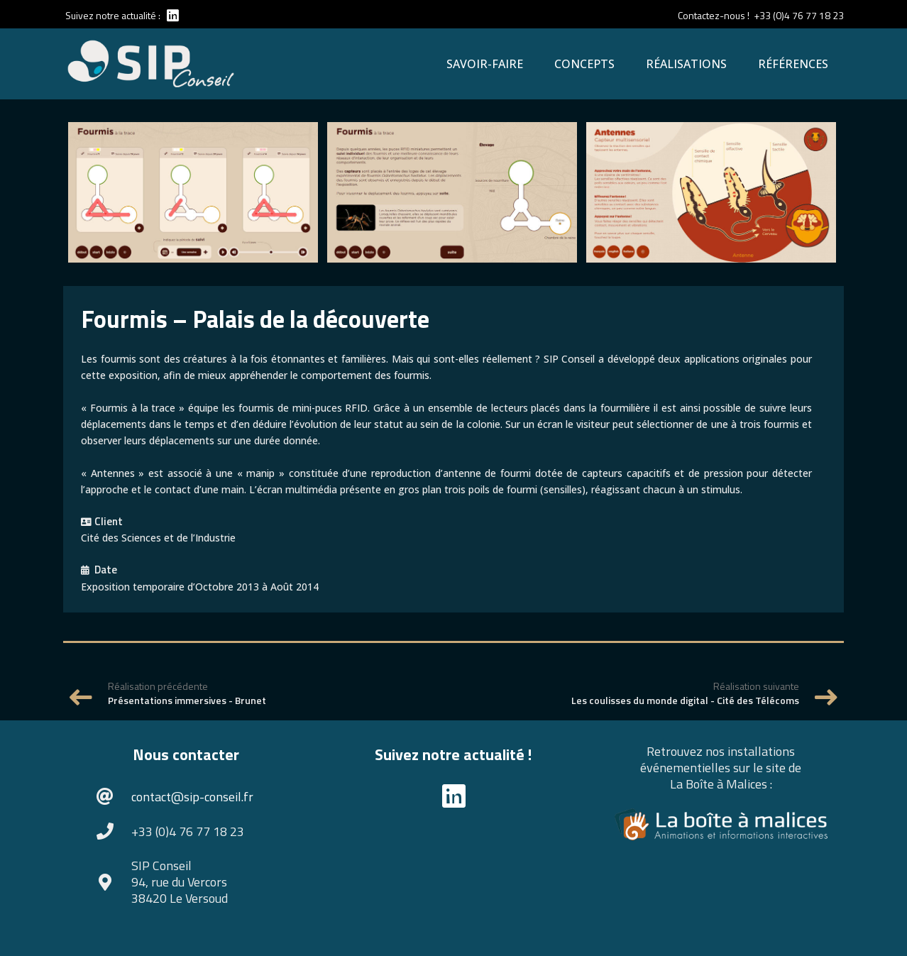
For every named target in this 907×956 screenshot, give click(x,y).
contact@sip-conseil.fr (192, 796)
